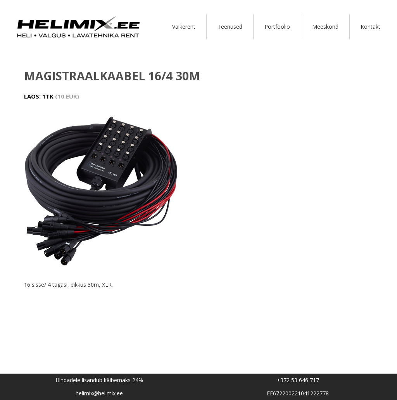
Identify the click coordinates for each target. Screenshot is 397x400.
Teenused (229, 26)
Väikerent (183, 26)
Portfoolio (277, 26)
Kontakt (370, 26)
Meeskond (325, 26)
